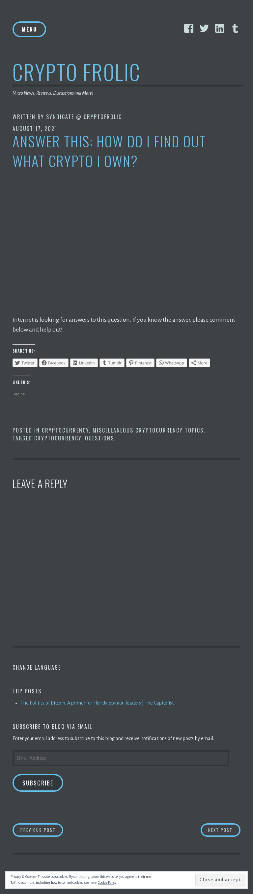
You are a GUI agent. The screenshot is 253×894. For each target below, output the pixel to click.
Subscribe (37, 783)
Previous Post (42, 829)
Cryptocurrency (65, 430)
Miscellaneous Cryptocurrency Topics (148, 430)
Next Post (224, 829)
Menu (29, 29)
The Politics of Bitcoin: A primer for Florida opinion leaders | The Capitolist (97, 703)
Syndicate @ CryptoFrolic (84, 117)
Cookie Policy (107, 882)
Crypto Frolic (77, 71)
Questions (99, 438)
